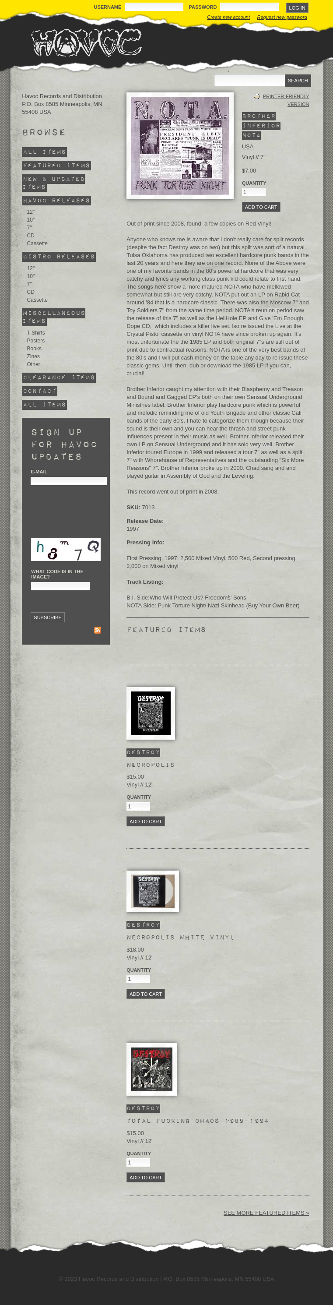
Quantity (138, 797)
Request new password (282, 17)
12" (31, 212)
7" (29, 228)
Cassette (37, 243)
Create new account (228, 17)
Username (108, 7)
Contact (39, 391)
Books (34, 349)
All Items (44, 152)
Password (203, 7)
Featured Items (56, 165)
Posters (36, 341)
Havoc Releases (56, 200)
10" (31, 220)
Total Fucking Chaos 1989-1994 (197, 1121)
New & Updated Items (53, 183)
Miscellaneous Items (53, 317)
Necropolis (150, 765)
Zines (33, 356)
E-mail (39, 471)
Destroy (143, 752)
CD (31, 236)
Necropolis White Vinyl (180, 937)
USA (248, 146)
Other (33, 364)
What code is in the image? (57, 574)
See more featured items (265, 1213)
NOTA (251, 135)
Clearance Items (59, 378)
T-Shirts (36, 333)
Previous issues (52, 631)
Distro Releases (59, 257)
